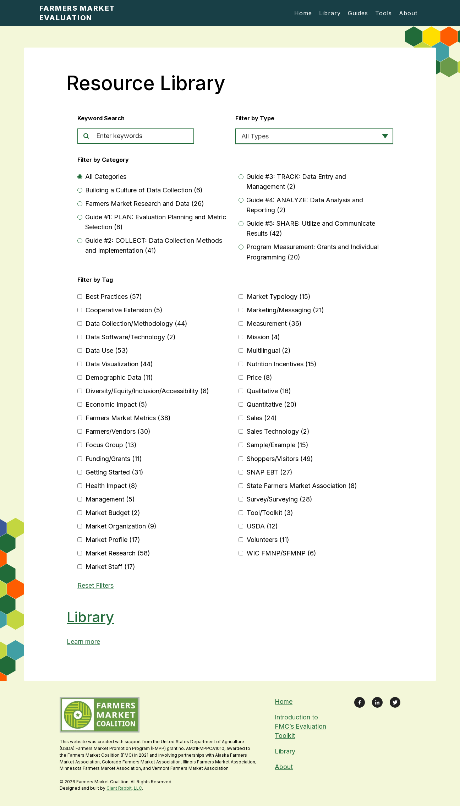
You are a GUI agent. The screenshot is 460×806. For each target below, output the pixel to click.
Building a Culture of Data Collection (144, 190)
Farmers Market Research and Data (144, 203)
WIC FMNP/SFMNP (281, 553)
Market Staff (110, 566)
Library (90, 617)
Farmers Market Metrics (128, 418)
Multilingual (269, 350)
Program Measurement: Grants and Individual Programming (312, 252)
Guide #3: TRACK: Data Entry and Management (296, 181)
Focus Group (111, 445)
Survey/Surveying (279, 499)
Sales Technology (278, 431)
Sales (262, 418)
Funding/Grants (114, 458)
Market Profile (113, 539)
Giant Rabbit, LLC (124, 788)
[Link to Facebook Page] (359, 702)
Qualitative (269, 391)
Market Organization (121, 526)
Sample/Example (277, 445)
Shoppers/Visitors (280, 458)
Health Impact (111, 485)
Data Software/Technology (131, 337)
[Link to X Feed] (395, 702)
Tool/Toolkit (270, 512)
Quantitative (272, 404)
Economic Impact (116, 404)
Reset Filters (95, 585)
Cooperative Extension (124, 310)
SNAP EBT (269, 472)
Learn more (83, 641)
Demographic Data (119, 377)
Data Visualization (119, 364)
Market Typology (279, 296)
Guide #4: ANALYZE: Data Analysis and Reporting (304, 205)
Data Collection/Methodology (136, 323)
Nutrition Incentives (282, 364)
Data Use (107, 350)
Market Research (118, 553)
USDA (262, 526)
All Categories (105, 176)
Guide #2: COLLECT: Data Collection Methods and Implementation (153, 245)
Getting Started (114, 472)
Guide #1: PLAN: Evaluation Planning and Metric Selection (155, 222)
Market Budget (113, 512)
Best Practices (114, 296)
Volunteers (268, 539)
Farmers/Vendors (118, 431)
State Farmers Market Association (302, 485)
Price (259, 377)
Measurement (274, 323)
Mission (263, 337)
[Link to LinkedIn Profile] (377, 702)
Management (110, 499)
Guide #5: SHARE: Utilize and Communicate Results (310, 228)
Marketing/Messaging (285, 310)
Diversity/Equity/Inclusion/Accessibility (147, 391)
